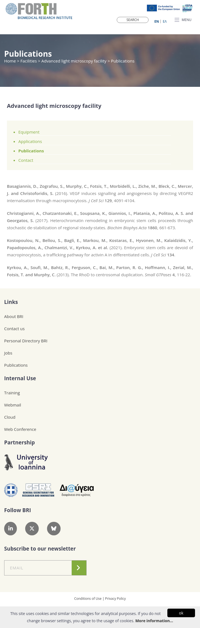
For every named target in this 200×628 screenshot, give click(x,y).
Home (10, 61)
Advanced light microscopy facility (73, 61)
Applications (30, 141)
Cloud (9, 417)
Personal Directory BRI (25, 340)
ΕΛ (165, 21)
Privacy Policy (115, 598)
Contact (25, 160)
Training (12, 392)
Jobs (8, 353)
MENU (183, 20)
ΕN (156, 21)
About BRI (13, 316)
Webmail (12, 405)
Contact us (14, 328)
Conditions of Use (88, 598)
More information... (154, 620)
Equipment (29, 132)
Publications (31, 150)
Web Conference (20, 429)
